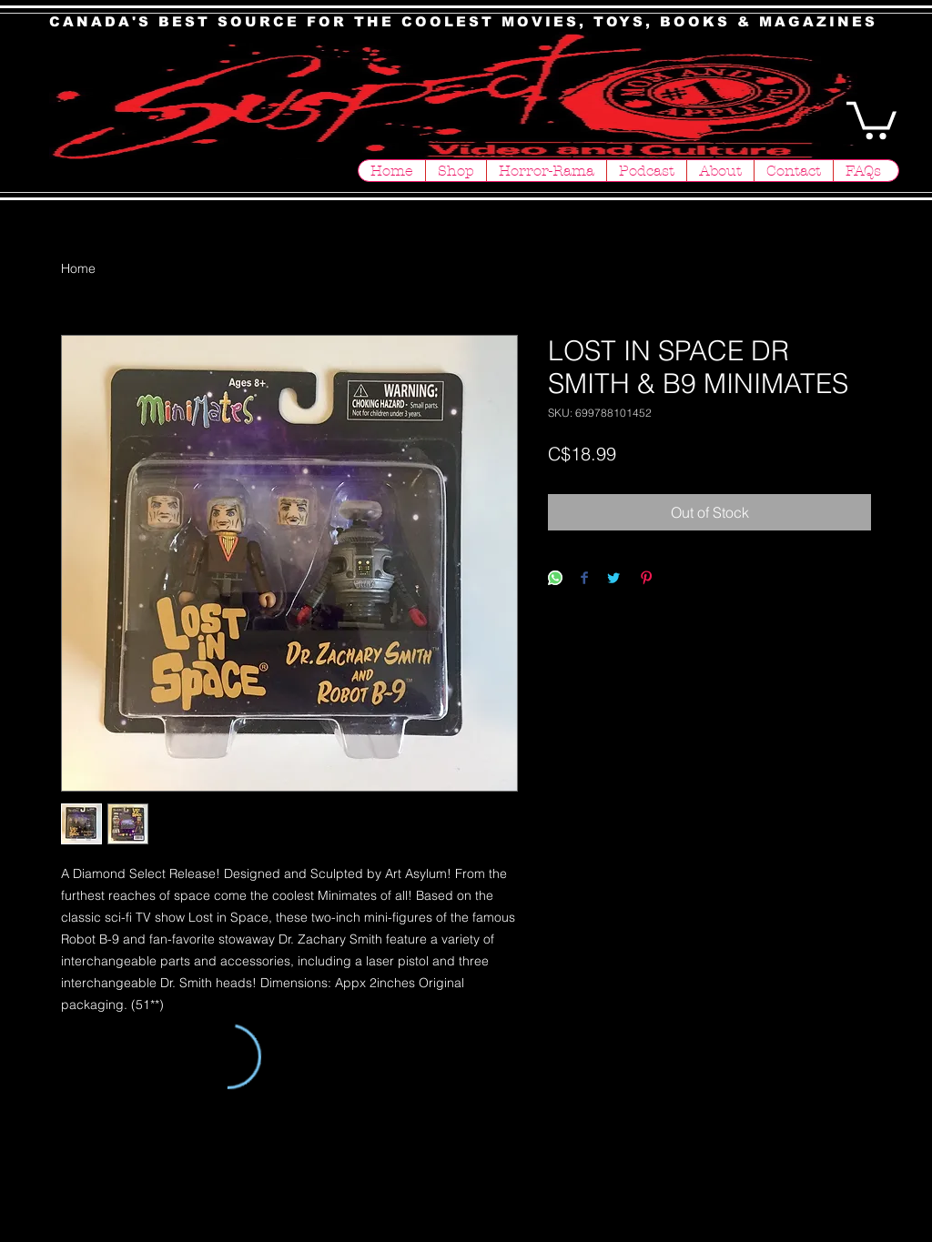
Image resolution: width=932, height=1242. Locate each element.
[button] (871, 118)
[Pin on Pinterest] (646, 579)
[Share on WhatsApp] (555, 579)
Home (78, 268)
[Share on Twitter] (613, 579)
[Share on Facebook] (584, 579)
